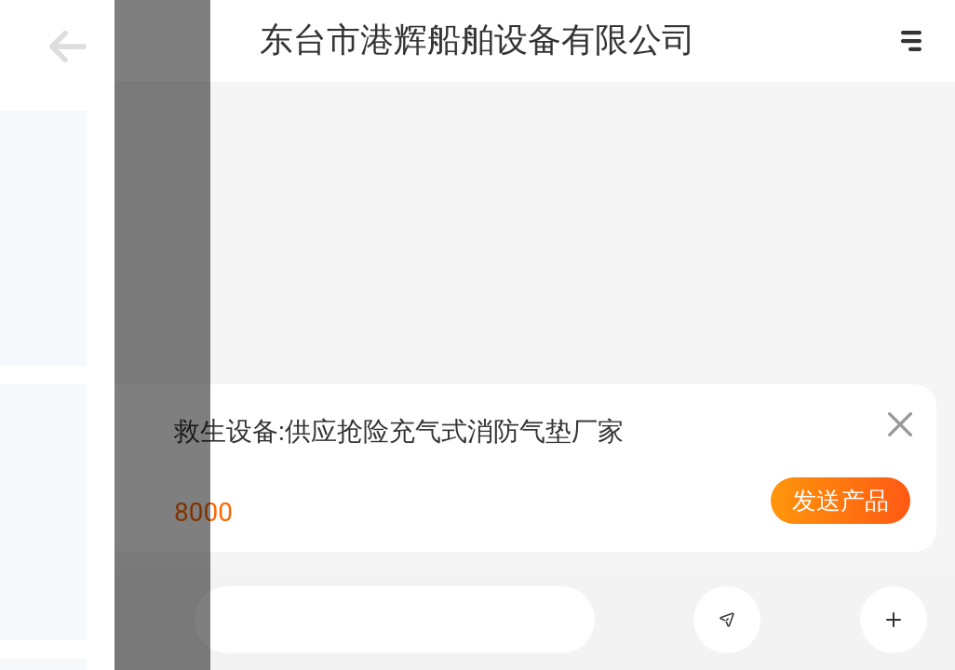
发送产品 (840, 501)
